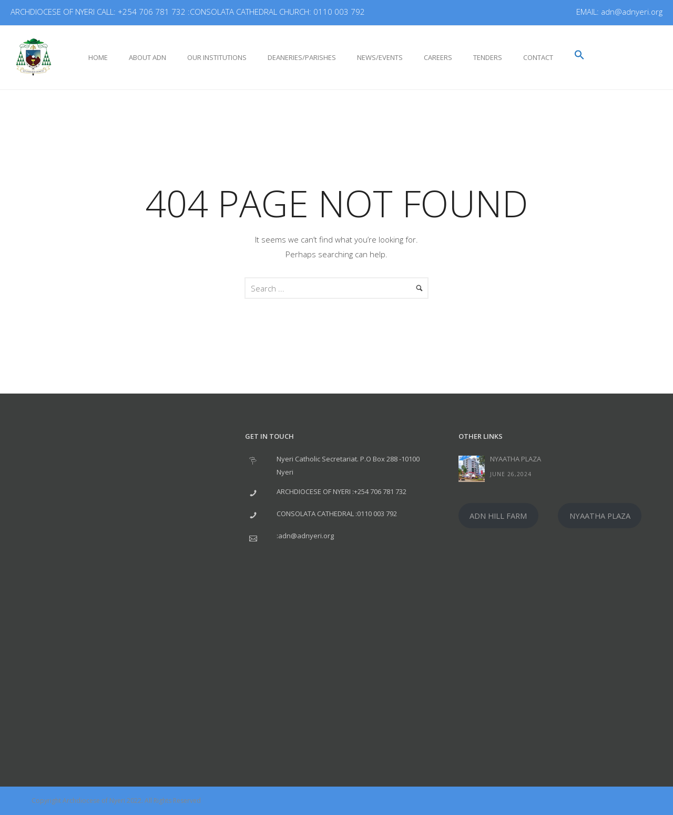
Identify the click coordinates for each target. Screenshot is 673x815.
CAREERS (438, 57)
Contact (538, 57)
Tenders (487, 57)
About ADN (147, 57)
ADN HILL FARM (498, 515)
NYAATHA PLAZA (515, 459)
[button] (579, 55)
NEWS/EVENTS (380, 57)
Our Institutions (217, 57)
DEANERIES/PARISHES (302, 57)
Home (98, 57)
